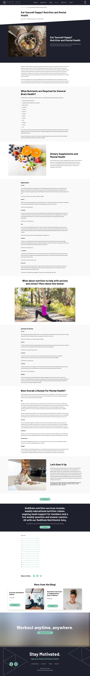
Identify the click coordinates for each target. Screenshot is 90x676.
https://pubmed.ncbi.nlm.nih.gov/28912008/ (31, 544)
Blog (56, 2)
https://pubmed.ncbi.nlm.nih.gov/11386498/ (31, 558)
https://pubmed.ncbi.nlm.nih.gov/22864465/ (31, 549)
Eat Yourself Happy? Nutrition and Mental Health (37, 7)
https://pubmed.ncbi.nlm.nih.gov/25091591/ (31, 560)
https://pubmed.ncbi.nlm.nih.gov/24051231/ (31, 562)
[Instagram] (16, 664)
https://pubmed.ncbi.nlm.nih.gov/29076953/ (31, 551)
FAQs (50, 2)
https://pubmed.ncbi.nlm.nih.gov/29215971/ (31, 564)
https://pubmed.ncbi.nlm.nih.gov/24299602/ (31, 540)
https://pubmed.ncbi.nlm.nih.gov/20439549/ (31, 566)
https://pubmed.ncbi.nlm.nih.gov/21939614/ (31, 542)
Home (22, 7)
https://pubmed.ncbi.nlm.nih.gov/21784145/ (31, 555)
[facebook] (34, 576)
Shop (71, 2)
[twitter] (41, 576)
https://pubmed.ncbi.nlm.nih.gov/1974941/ (30, 553)
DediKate (43, 2)
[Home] (11, 3)
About (36, 2)
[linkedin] (37, 576)
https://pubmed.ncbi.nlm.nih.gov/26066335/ (31, 538)
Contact (64, 2)
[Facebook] (11, 664)
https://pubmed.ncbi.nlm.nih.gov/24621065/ (31, 547)
